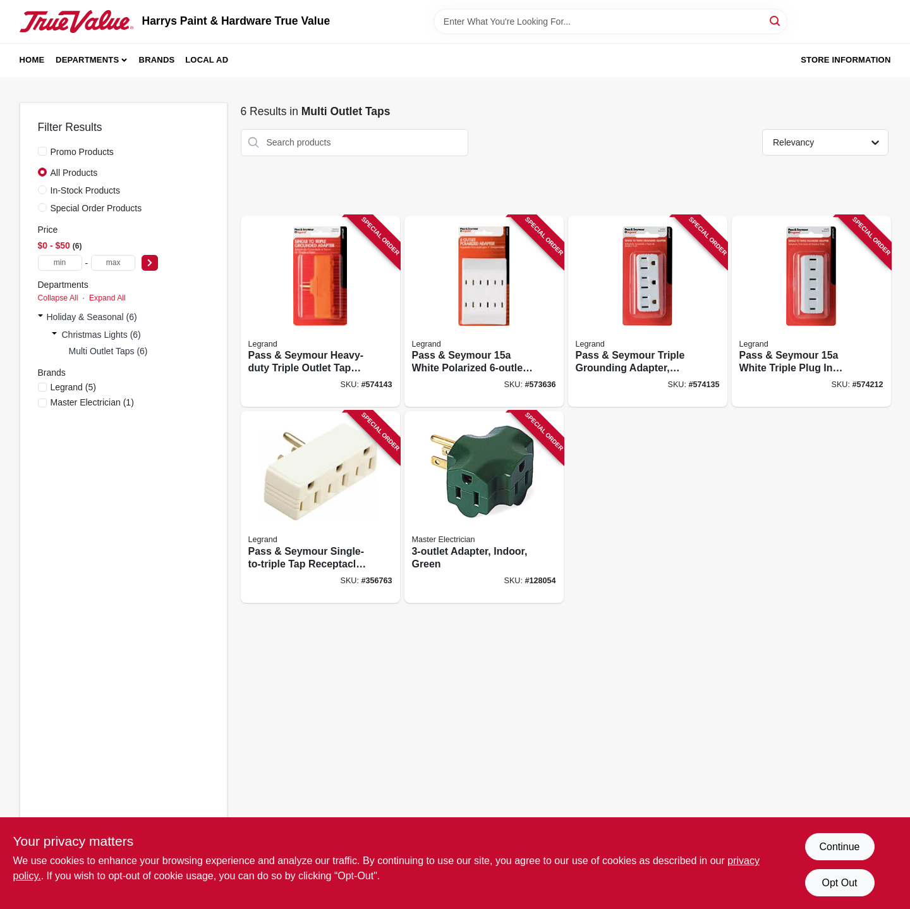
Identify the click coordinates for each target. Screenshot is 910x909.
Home (32, 60)
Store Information (845, 60)
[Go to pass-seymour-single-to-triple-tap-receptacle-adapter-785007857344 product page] (320, 507)
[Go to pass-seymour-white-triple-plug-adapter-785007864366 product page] (811, 311)
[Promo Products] (42, 151)
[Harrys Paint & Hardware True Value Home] (76, 21)
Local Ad (206, 60)
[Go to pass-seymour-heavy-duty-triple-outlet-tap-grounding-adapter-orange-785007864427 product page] (320, 311)
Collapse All (58, 298)
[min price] (60, 263)
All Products (74, 173)
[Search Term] (610, 21)
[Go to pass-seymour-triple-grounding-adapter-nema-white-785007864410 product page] (647, 311)
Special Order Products (96, 208)
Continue (839, 846)
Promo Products (82, 152)
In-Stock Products (86, 190)
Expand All (107, 298)
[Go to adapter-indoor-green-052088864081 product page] (484, 507)
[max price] (113, 263)
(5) (73, 387)
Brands (157, 60)
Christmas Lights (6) (101, 335)
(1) (92, 402)
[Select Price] (150, 263)
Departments (87, 60)
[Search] (776, 20)
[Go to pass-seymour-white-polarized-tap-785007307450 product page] (484, 311)
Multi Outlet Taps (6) (108, 351)
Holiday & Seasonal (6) (92, 317)
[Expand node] (40, 316)
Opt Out (839, 882)
